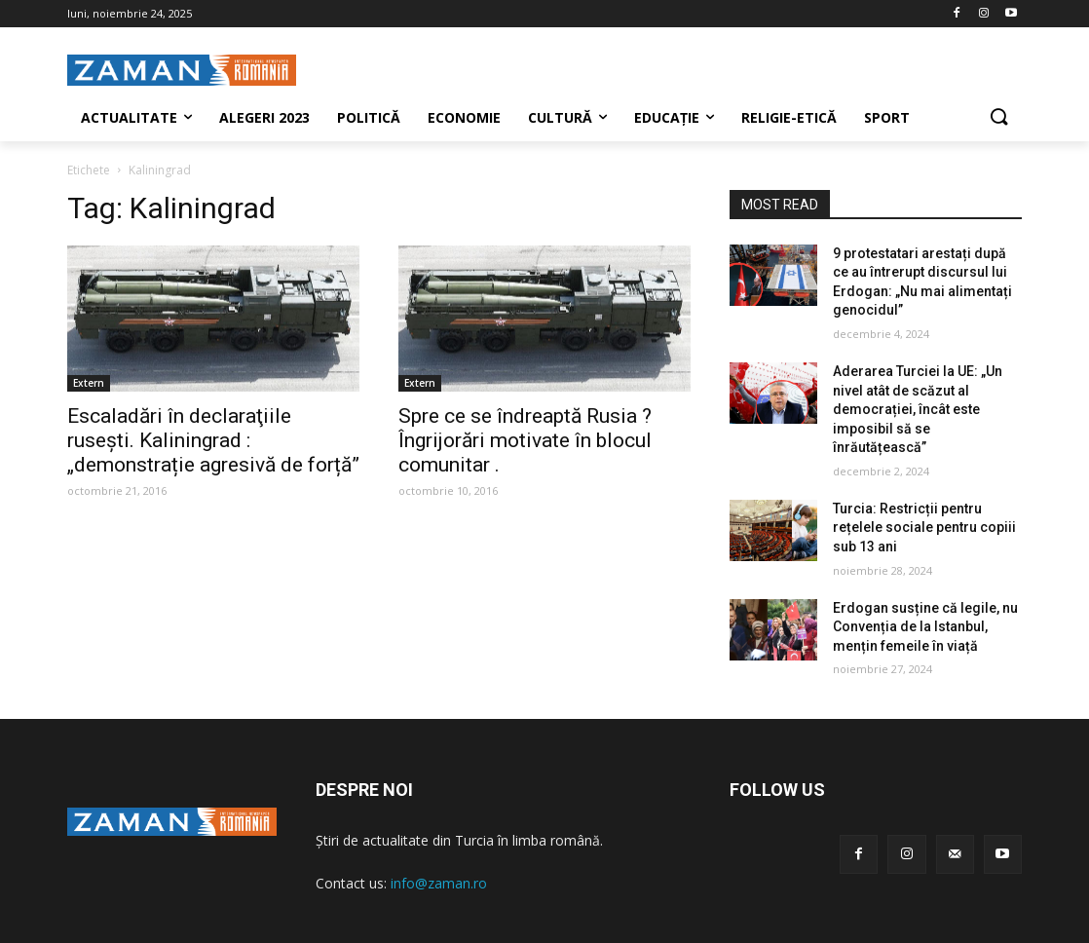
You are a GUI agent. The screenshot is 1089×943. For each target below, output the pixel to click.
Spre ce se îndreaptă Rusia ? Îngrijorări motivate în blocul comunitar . (525, 440)
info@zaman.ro (439, 883)
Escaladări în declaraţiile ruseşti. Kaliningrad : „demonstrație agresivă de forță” (213, 440)
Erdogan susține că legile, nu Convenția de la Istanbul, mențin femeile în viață (925, 627)
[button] (998, 117)
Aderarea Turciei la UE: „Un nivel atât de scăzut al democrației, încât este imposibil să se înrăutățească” (917, 409)
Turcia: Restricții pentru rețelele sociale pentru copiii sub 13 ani (924, 527)
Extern (88, 383)
